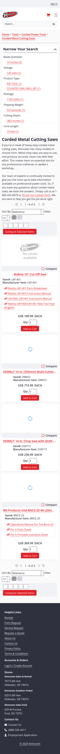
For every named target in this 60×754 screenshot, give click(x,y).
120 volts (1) (14, 73)
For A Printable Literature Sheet (29, 534)
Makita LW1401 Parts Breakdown (27, 288)
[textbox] (26, 212)
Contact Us (10, 643)
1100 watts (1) (15, 99)
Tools (15, 34)
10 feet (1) (13, 131)
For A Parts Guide (20, 529)
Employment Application (20, 735)
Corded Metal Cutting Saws (18, 38)
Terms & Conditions (16, 653)
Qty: (25, 322)
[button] (54, 23)
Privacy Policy (12, 648)
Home (5, 34)
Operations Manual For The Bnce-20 (31, 524)
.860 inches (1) (15, 121)
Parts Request (12, 623)
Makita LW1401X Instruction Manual (29, 293)
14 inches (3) (14, 62)
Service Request (13, 628)
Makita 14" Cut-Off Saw (30, 274)
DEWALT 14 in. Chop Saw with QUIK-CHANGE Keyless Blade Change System (30, 441)
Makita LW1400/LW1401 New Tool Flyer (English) (29, 305)
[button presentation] (42, 211)
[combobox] (26, 24)
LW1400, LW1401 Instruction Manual (29, 298)
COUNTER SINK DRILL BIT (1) (23, 88)
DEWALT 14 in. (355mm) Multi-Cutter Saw (30, 372)
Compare (51, 269)
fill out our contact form (36, 195)
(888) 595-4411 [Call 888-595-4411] (15, 730)
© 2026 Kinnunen (30, 744)
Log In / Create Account (18, 665)
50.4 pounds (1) (16, 110)
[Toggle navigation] (56, 15)
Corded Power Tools (33, 34)
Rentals (8, 617)
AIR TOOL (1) (14, 83)
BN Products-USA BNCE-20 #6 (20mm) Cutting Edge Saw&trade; (30, 510)
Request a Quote (14, 633)
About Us (10, 638)
